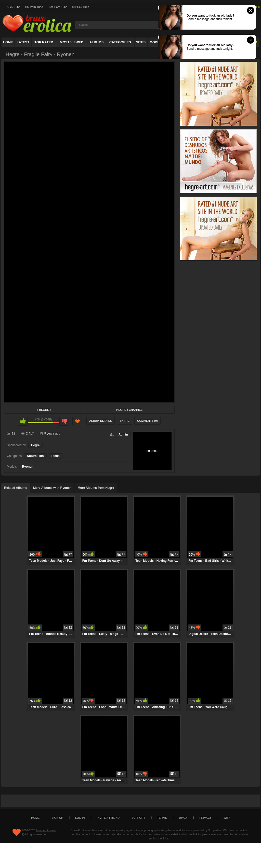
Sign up (57, 817)
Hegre (44, 409)
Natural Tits (35, 456)
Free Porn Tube (57, 6)
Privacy (205, 817)
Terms (162, 817)
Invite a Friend (108, 817)
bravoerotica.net (46, 830)
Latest (23, 42)
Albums (96, 42)
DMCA (183, 817)
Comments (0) (147, 420)
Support (138, 817)
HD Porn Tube (34, 6)
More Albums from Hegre (95, 488)
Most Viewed (71, 42)
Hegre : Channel (129, 409)
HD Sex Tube (12, 6)
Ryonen (27, 466)
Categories (120, 42)
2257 (227, 817)
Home (8, 42)
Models (157, 42)
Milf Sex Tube (80, 6)
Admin (123, 434)
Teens (55, 456)
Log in (256, 6)
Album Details (100, 420)
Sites (141, 42)
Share (124, 420)
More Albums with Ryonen (52, 488)
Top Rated (43, 42)
